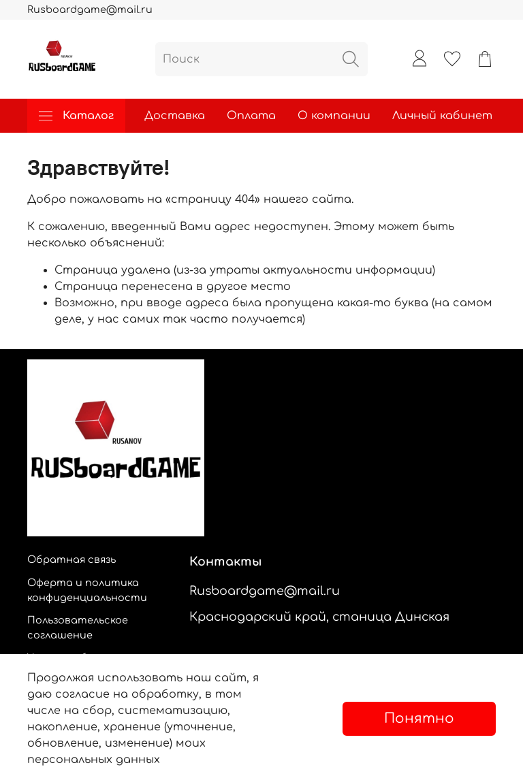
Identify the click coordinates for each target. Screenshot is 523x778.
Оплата (251, 116)
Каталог (76, 116)
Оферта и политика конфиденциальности (87, 590)
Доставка (174, 116)
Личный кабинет (442, 116)
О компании (334, 116)
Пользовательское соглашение (77, 628)
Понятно (419, 718)
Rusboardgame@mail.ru (90, 9)
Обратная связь (71, 559)
